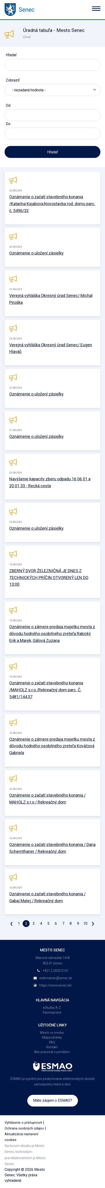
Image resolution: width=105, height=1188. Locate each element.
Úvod (27, 37)
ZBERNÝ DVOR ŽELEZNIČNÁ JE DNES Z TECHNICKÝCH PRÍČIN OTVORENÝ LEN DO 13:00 (48, 577)
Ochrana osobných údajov (24, 1128)
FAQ (52, 1042)
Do (8, 124)
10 (85, 923)
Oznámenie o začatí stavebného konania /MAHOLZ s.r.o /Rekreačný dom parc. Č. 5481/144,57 (46, 690)
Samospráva (52, 1012)
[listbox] (52, 90)
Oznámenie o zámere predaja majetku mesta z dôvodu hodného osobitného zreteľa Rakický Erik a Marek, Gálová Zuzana (52, 633)
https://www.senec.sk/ (55, 985)
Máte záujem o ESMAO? (52, 1100)
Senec (19, 9)
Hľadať (11, 55)
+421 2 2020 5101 (56, 970)
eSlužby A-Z (52, 1007)
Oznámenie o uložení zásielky (36, 253)
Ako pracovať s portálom (52, 1052)
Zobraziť (13, 80)
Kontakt (52, 1047)
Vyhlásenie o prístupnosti (23, 1123)
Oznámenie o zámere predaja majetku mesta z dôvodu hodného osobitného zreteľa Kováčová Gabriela (52, 746)
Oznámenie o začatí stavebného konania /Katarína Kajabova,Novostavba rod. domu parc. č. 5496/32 (52, 203)
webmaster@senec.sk (55, 978)
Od (8, 105)
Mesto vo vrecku (52, 1032)
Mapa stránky (52, 1037)
